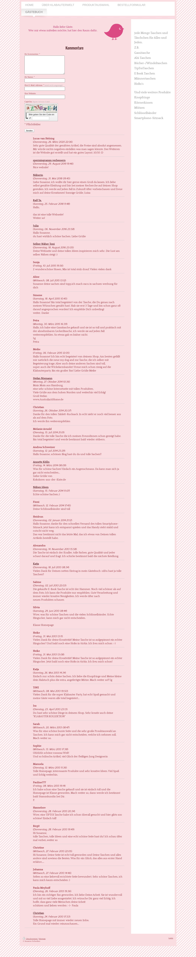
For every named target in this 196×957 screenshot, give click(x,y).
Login (171, 938)
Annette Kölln (41, 461)
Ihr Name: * (29, 77)
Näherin (38, 175)
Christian (38, 913)
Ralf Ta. (37, 200)
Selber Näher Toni (44, 243)
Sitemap (42, 939)
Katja (36, 563)
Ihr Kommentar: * (32, 54)
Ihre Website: (30, 93)
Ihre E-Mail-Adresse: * (43, 85)
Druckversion (30, 939)
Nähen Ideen (41, 487)
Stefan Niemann (42, 378)
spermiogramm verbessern (49, 160)
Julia (36, 225)
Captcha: (37, 102)
